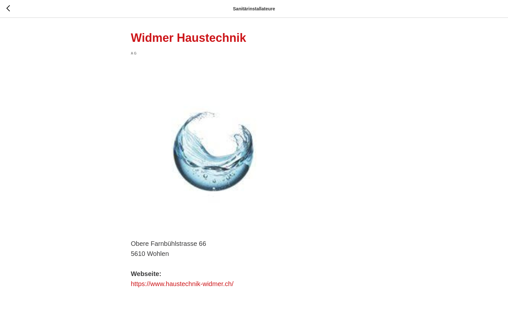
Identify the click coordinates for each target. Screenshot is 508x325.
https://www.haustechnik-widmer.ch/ (182, 283)
